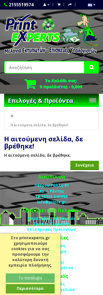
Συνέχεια (84, 165)
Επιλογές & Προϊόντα (40, 100)
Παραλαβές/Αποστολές (52, 218)
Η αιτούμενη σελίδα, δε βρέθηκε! (39, 125)
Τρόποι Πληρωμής (51, 223)
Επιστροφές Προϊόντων (51, 229)
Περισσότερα (30, 288)
